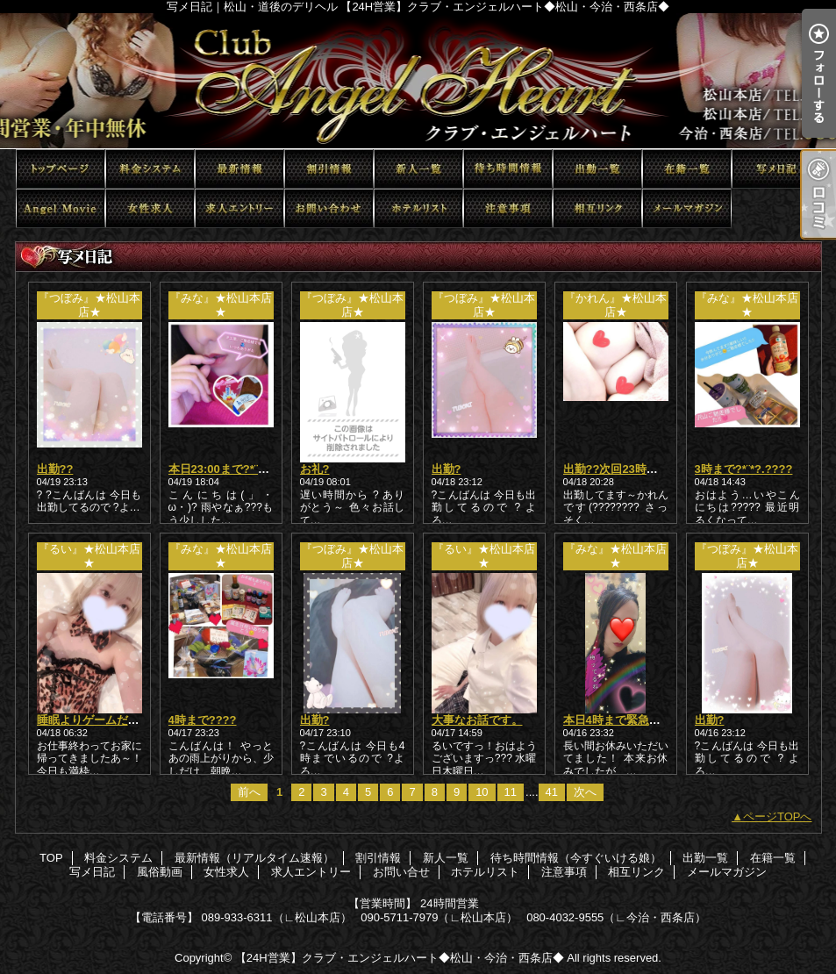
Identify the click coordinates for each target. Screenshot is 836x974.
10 (481, 792)
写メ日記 (776, 169)
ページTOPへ (777, 816)
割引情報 (329, 169)
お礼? (315, 469)
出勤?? (55, 469)
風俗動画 (60, 208)
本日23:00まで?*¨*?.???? (234, 469)
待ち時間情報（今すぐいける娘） (508, 169)
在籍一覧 (687, 169)
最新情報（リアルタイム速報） (239, 169)
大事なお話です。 (477, 720)
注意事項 (508, 208)
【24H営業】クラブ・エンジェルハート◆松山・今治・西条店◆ (399, 957)
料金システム (150, 169)
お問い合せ (329, 208)
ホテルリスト (418, 208)
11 (510, 792)
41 (552, 792)
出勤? (446, 469)
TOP (60, 169)
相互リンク (597, 208)
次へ (585, 792)
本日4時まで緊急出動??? (628, 720)
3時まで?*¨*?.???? (744, 469)
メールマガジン (687, 208)
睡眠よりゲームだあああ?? (106, 720)
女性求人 (150, 208)
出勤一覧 (597, 169)
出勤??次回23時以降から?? (634, 469)
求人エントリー (239, 208)
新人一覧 (418, 169)
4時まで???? (202, 720)
